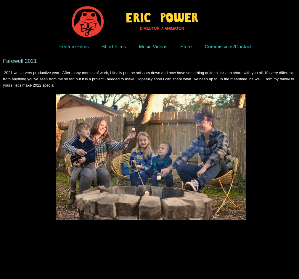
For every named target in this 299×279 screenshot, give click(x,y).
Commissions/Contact (228, 46)
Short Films (114, 46)
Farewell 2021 (20, 61)
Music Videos (153, 46)
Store (186, 46)
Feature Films (74, 46)
